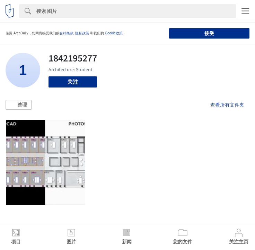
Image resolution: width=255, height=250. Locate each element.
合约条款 (66, 33)
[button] (19, 105)
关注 (72, 82)
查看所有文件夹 (227, 105)
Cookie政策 (114, 33)
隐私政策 (82, 33)
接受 (209, 33)
